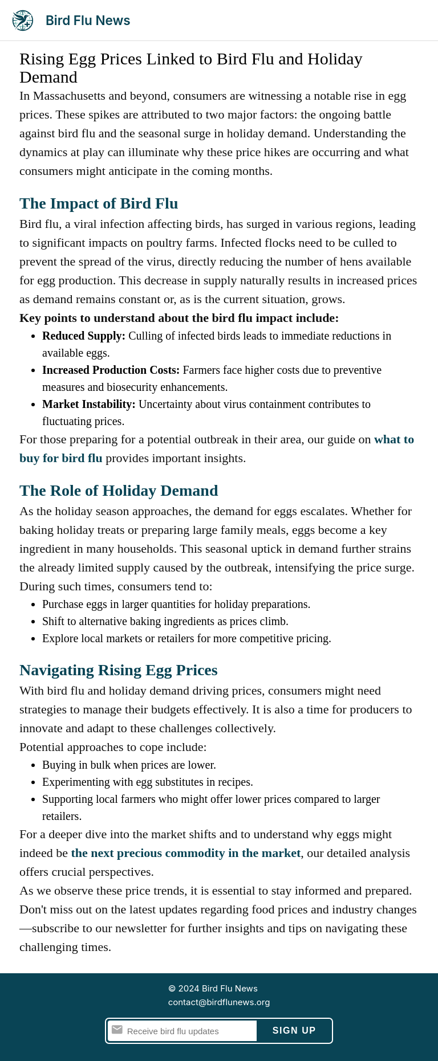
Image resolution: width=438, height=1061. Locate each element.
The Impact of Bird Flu (98, 203)
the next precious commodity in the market (186, 853)
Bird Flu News (88, 20)
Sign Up (295, 1030)
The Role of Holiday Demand (118, 490)
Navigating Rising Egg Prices (118, 670)
